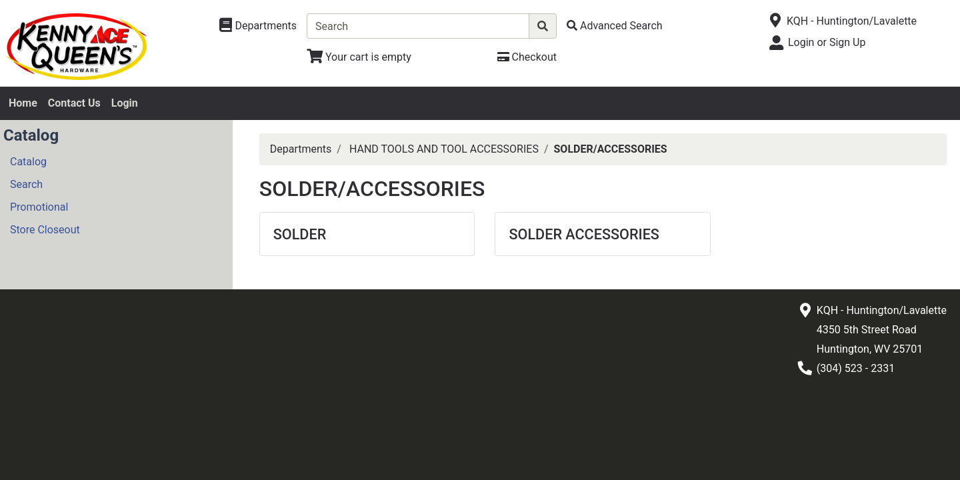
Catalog (28, 161)
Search (26, 184)
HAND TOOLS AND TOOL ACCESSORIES (444, 149)
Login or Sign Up (826, 42)
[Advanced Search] (615, 25)
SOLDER (300, 234)
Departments (301, 149)
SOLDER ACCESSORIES (584, 234)
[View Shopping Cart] (359, 57)
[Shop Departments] (258, 26)
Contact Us (74, 103)
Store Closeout (45, 229)
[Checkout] (527, 57)
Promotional (39, 207)
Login (124, 103)
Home (23, 103)
